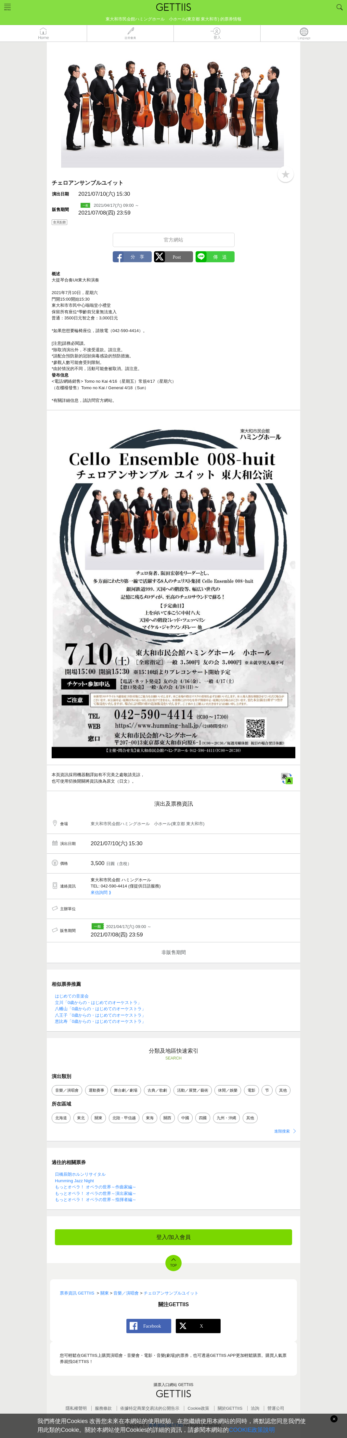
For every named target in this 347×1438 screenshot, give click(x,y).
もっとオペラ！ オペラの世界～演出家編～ (95, 1193)
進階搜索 (282, 1131)
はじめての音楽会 (72, 996)
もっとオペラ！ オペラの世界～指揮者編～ (95, 1199)
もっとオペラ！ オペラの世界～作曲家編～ (95, 1186)
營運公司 (275, 1408)
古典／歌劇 (157, 1090)
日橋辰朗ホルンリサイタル (80, 1174)
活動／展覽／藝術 (192, 1090)
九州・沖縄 (226, 1118)
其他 (283, 1090)
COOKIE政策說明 (252, 1430)
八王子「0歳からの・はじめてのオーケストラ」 (100, 1015)
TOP (173, 1265)
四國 (203, 1118)
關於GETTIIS (230, 1408)
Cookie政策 (198, 1408)
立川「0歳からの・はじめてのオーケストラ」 (98, 1002)
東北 (81, 1118)
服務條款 (103, 1408)
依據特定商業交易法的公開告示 (149, 1408)
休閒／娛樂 (228, 1090)
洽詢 (255, 1408)
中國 (185, 1118)
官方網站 (173, 239)
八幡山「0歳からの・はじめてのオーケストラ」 (100, 1008)
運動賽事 (96, 1090)
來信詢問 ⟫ (101, 892)
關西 (167, 1118)
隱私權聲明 (76, 1408)
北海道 (61, 1118)
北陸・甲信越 (124, 1118)
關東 (98, 1118)
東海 (150, 1118)
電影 (251, 1090)
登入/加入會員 (173, 1237)
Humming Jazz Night (74, 1180)
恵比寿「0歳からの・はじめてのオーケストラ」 (100, 1021)
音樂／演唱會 (67, 1090)
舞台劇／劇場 (125, 1090)
